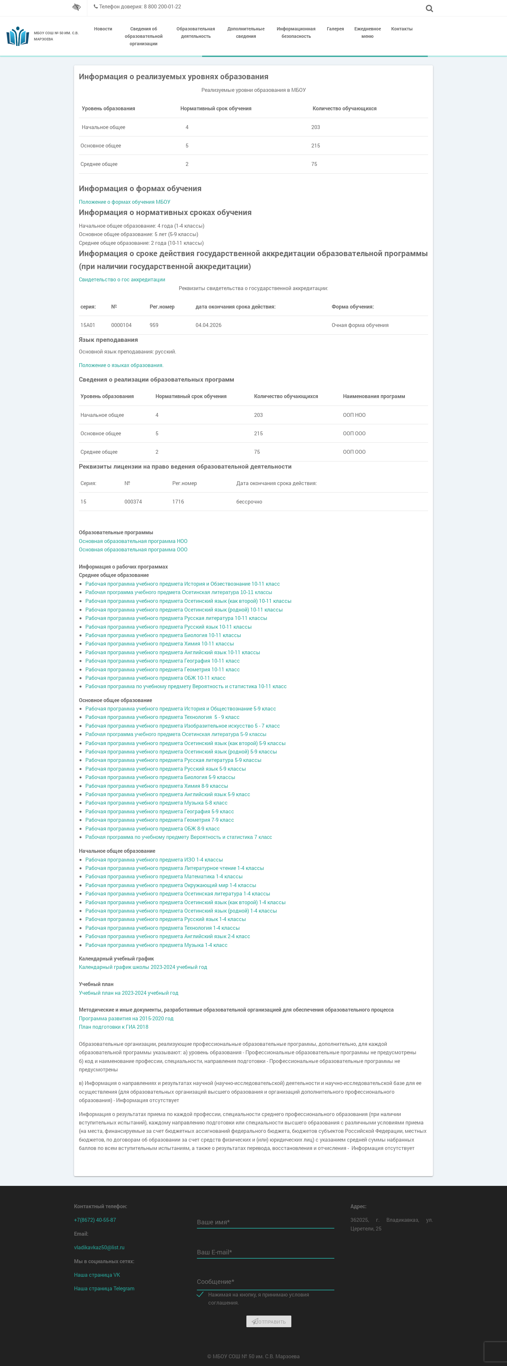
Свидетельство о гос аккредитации (122, 279)
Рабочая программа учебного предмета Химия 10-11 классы (159, 643)
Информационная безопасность (296, 32)
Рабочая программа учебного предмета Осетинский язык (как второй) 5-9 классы (185, 743)
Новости (103, 29)
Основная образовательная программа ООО (133, 549)
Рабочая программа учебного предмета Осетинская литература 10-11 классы (178, 592)
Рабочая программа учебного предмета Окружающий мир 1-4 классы (170, 885)
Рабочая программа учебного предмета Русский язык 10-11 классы (168, 626)
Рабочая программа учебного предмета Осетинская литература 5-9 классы (175, 734)
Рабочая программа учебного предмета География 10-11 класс (162, 660)
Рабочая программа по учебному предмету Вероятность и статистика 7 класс (178, 837)
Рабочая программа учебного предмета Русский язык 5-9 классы (165, 768)
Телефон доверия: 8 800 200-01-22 (140, 6)
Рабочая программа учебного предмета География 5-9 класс (159, 811)
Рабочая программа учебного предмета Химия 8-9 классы (156, 785)
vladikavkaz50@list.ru (99, 1247)
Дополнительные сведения (245, 32)
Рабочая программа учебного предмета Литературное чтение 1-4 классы (174, 867)
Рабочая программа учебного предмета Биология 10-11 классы (163, 635)
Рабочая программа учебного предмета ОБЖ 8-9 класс (152, 828)
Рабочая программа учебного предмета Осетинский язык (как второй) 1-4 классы (185, 902)
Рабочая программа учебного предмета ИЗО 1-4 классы (154, 859)
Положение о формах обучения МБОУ (124, 201)
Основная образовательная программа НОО (133, 540)
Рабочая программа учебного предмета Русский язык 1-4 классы (165, 919)
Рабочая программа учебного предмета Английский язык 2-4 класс (167, 936)
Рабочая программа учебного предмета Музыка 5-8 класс (156, 802)
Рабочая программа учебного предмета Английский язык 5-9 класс (167, 794)
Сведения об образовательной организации (144, 36)
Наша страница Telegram (104, 1288)
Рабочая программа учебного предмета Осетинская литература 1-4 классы (177, 893)
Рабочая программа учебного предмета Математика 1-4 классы (164, 876)
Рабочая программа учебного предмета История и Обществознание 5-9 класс (180, 708)
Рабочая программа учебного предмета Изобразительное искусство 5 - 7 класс (182, 725)
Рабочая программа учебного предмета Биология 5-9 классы (160, 777)
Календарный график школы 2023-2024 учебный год (143, 966)
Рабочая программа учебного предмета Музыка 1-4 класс (156, 944)
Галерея (335, 29)
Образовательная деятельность (196, 32)
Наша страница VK (97, 1274)
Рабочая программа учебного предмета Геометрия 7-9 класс (159, 819)
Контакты (402, 29)
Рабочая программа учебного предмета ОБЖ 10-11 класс (155, 677)
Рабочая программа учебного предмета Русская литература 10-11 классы (176, 617)
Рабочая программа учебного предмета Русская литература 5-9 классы (173, 759)
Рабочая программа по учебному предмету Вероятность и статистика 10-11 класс (186, 686)
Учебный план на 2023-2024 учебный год (128, 992)
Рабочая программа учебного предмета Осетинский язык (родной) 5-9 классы (181, 751)
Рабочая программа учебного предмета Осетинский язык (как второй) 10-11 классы (188, 600)
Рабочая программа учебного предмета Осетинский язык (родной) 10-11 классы (184, 609)
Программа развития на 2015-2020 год (126, 1018)
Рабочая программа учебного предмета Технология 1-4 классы (162, 927)
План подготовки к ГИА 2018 (113, 1026)
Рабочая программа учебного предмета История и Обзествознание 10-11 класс (182, 583)
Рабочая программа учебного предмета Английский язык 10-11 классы (172, 652)
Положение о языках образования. (121, 365)
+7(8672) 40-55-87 (95, 1219)
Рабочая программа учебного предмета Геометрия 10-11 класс (162, 669)
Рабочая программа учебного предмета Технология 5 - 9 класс (162, 716)
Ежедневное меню (367, 32)
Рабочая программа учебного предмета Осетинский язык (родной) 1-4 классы (181, 910)
